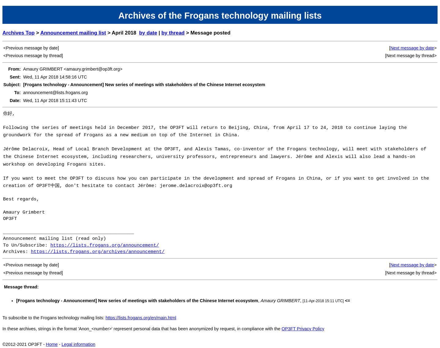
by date (148, 33)
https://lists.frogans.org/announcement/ (104, 241)
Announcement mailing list (73, 33)
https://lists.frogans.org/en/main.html (141, 313)
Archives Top (18, 33)
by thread (173, 33)
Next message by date (412, 48)
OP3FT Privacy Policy (302, 324)
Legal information (78, 340)
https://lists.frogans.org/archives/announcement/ (97, 247)
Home (51, 340)
